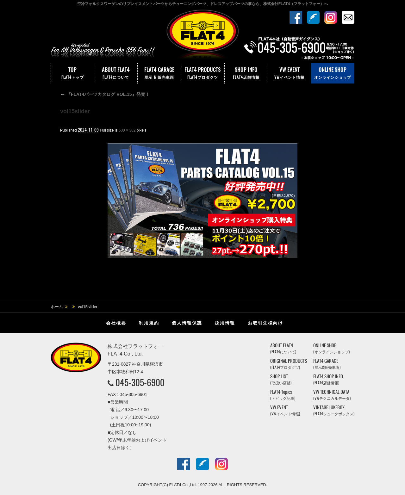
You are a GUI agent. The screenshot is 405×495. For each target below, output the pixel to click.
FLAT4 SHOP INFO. (328, 379)
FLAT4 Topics (282, 395)
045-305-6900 (140, 382)
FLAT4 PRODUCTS (202, 73)
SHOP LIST (280, 379)
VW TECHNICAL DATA (332, 395)
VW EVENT (289, 73)
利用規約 (149, 322)
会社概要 (116, 322)
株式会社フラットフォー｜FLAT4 (202, 35)
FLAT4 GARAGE (159, 73)
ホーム (57, 306)
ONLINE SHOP (332, 73)
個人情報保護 (187, 322)
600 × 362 (127, 130)
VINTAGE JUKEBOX (333, 410)
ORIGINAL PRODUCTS (288, 364)
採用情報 (225, 322)
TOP (72, 73)
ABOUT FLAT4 (115, 73)
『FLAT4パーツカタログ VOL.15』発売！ (105, 94)
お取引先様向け (265, 322)
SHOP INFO (246, 73)
